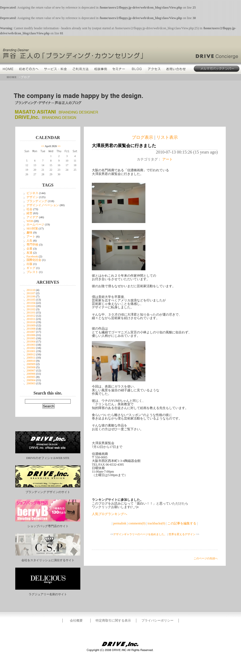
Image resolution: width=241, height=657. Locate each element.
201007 (31, 331)
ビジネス (32, 193)
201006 (31, 335)
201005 (31, 338)
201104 (31, 302)
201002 (31, 347)
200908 (31, 367)
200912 (31, 354)
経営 (29, 213)
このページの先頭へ (206, 558)
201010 (31, 322)
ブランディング (37, 201)
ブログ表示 (142, 137)
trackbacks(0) (156, 523)
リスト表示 (167, 137)
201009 (31, 325)
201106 (31, 296)
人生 (29, 240)
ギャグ (31, 267)
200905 (31, 376)
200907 (31, 370)
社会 (29, 209)
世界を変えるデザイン (182, 534)
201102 (31, 309)
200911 (31, 357)
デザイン (32, 197)
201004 (31, 341)
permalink (119, 523)
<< (42, 146)
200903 (31, 383)
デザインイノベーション (43, 205)
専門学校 (32, 244)
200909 (31, 364)
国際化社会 (34, 259)
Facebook (32, 256)
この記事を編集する (181, 523)
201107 (31, 293)
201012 (31, 315)
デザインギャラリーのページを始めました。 (140, 534)
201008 (31, 328)
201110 (31, 289)
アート (31, 236)
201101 (31, 312)
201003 (31, 344)
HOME (12, 77)
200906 (31, 373)
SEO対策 (32, 228)
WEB (30, 220)
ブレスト (32, 271)
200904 (31, 380)
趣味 (29, 232)
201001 (31, 351)
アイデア (32, 217)
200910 (31, 360)
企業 (29, 248)
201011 (31, 318)
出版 (29, 263)
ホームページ (35, 224)
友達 (29, 252)
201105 (31, 299)
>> (59, 146)
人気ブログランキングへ (109, 514)
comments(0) (137, 523)
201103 (31, 306)
